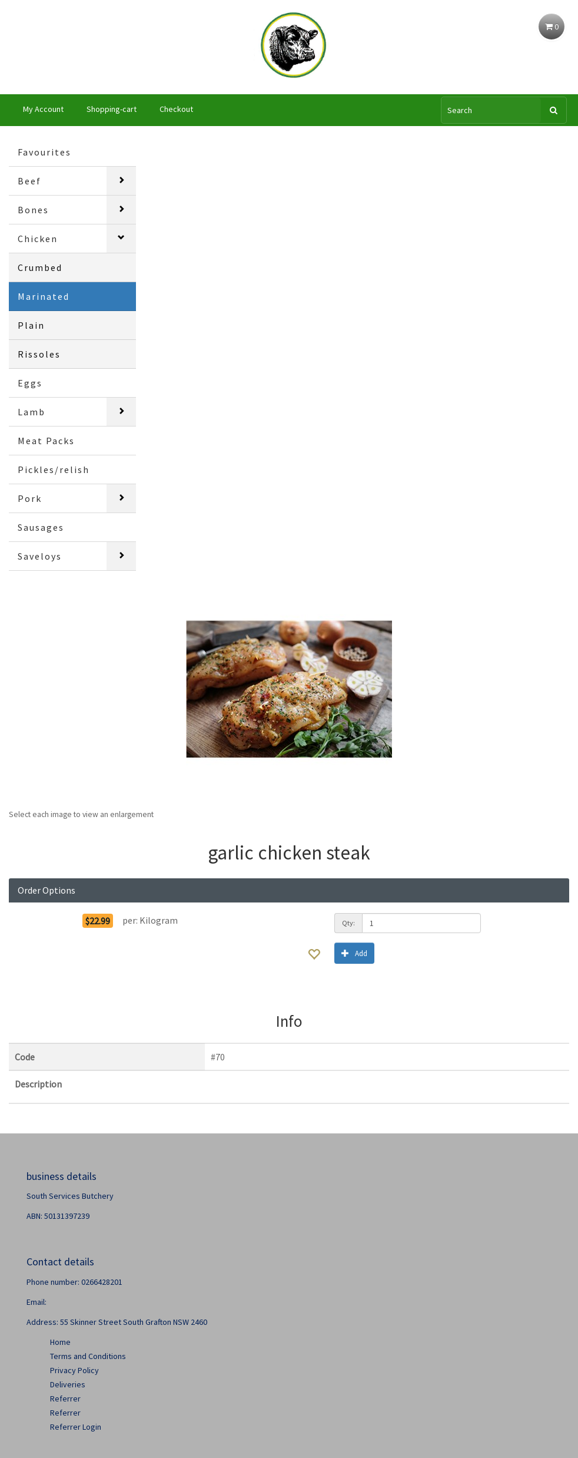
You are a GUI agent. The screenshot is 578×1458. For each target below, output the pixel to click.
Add (354, 952)
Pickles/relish (53, 469)
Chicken (38, 238)
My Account (43, 109)
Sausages (41, 527)
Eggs (30, 383)
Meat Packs (46, 441)
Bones (33, 210)
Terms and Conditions (88, 1356)
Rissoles (39, 354)
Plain (31, 325)
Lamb (31, 412)
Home (60, 1342)
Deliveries (67, 1384)
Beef (29, 181)
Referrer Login (75, 1426)
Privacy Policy (74, 1370)
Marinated (43, 296)
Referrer (65, 1398)
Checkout (176, 109)
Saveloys (40, 556)
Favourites (44, 152)
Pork (30, 498)
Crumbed (40, 267)
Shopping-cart (112, 109)
